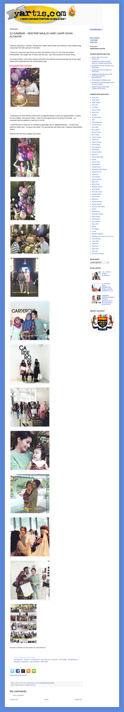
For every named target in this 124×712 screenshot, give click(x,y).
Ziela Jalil (95, 251)
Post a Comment (18, 695)
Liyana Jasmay (97, 179)
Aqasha (94, 115)
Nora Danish (96, 189)
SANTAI (27, 659)
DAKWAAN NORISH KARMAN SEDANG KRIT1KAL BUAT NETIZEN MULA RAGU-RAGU (108, 300)
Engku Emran (96, 132)
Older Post (78, 699)
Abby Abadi (95, 100)
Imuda (94, 159)
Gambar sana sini (30, 685)
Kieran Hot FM (96, 172)
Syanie (94, 226)
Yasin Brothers (96, 239)
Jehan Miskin (96, 164)
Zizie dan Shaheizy (98, 253)
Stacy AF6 (95, 224)
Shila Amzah (96, 216)
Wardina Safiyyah (97, 234)
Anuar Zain (95, 112)
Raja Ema (95, 199)
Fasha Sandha (96, 152)
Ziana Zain (95, 249)
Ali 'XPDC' (95, 107)
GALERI (54, 659)
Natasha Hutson (97, 187)
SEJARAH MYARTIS (21, 662)
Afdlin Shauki (96, 102)
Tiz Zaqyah (95, 229)
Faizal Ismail (96, 144)
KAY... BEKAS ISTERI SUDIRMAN (106, 273)
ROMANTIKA (73, 659)
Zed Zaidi (95, 246)
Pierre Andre (96, 196)
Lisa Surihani (96, 177)
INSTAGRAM (34, 662)
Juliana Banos (96, 167)
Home (47, 699)
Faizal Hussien (96, 142)
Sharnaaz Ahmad (97, 214)
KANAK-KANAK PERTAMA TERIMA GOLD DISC (100, 87)
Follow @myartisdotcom (18, 675)
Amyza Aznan (96, 110)
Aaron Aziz (95, 97)
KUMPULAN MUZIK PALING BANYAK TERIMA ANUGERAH (102, 62)
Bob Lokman (96, 130)
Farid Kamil (95, 149)
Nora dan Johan (97, 192)
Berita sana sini (19, 685)
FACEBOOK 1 (96, 30)
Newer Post (14, 699)
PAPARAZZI (35, 659)
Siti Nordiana (96, 219)
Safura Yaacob (96, 204)
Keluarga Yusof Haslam (99, 169)
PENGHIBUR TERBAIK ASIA (101, 80)
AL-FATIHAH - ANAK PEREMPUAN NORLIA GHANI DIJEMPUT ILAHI (107, 287)
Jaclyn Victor (96, 162)
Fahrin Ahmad (96, 137)
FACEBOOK (18, 659)
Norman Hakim (97, 194)
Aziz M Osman (96, 125)
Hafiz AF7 (95, 154)
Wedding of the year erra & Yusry (102, 236)
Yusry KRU (95, 241)
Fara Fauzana (96, 147)
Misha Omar (96, 184)
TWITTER (44, 662)
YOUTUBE (63, 659)
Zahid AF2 (95, 244)
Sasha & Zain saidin (98, 206)
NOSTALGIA (45, 659)
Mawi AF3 (95, 182)
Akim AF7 (95, 105)
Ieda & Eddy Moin (97, 157)
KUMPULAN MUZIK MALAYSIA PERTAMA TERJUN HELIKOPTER (102, 76)
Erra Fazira (95, 135)
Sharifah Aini (96, 211)
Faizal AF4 (95, 139)
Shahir (94, 209)
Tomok (94, 231)
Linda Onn (95, 174)
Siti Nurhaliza (96, 221)
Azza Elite (95, 127)
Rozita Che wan (97, 201)
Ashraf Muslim (96, 117)
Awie (93, 120)
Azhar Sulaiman (97, 122)
